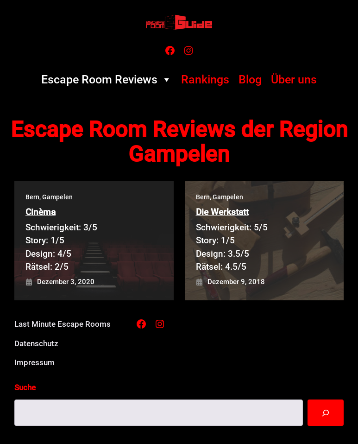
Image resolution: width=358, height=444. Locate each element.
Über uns (294, 79)
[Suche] (325, 413)
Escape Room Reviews (106, 79)
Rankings (205, 79)
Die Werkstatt (222, 212)
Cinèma (40, 212)
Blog (250, 79)
